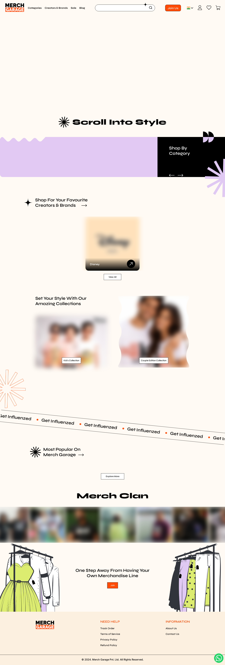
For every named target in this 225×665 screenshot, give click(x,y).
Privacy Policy (108, 639)
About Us (171, 628)
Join (112, 585)
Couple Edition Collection (153, 360)
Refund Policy (108, 645)
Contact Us (172, 633)
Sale (73, 7)
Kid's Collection (71, 360)
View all (112, 277)
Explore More (112, 476)
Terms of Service (110, 633)
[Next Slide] (180, 175)
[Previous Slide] (172, 175)
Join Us (173, 8)
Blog (82, 7)
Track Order (107, 628)
